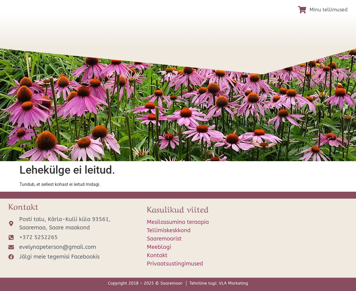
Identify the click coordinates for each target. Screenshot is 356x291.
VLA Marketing (233, 283)
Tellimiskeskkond (221, 33)
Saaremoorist (270, 33)
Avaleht (107, 33)
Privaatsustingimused (175, 263)
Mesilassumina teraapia (158, 33)
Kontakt (337, 33)
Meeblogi (307, 33)
